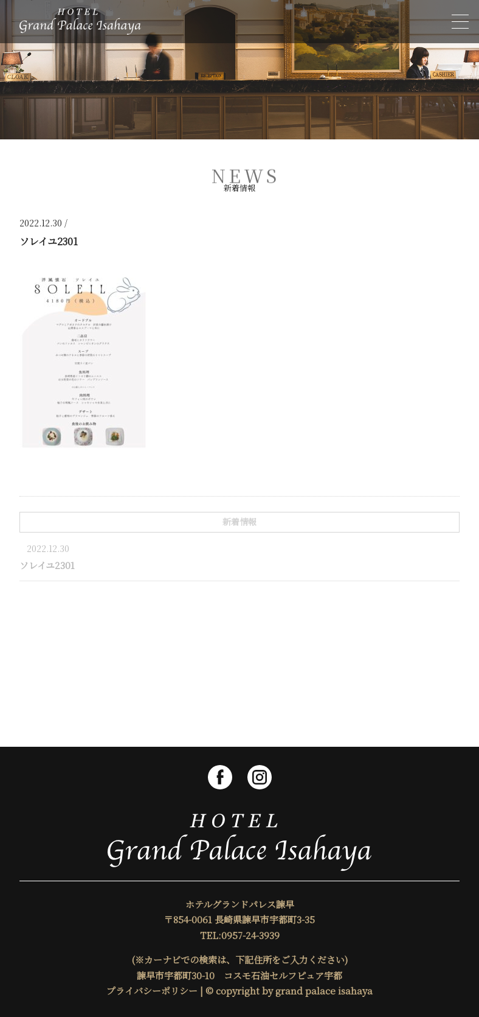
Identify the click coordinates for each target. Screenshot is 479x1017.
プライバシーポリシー (152, 990)
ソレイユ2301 (47, 565)
